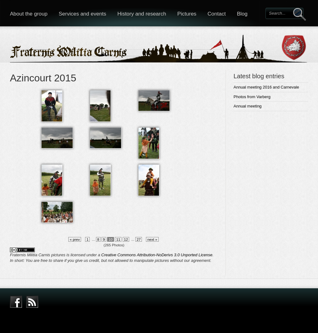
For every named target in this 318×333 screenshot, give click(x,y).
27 (139, 239)
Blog (242, 14)
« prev (75, 239)
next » (152, 239)
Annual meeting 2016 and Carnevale (266, 87)
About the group (29, 14)
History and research (141, 14)
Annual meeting (247, 106)
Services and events (82, 14)
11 (118, 239)
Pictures (186, 14)
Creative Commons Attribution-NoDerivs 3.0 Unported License (156, 255)
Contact (216, 14)
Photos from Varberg (252, 96)
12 (126, 239)
